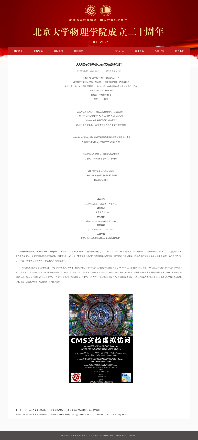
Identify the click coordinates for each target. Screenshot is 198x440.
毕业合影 (139, 51)
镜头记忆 (119, 51)
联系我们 (179, 51)
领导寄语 (38, 51)
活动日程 (98, 51)
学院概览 (58, 51)
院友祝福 (159, 51)
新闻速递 (78, 51)
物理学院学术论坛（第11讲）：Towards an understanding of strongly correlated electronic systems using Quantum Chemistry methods (75, 414)
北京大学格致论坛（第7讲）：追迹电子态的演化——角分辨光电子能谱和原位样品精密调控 (61, 410)
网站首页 (18, 51)
